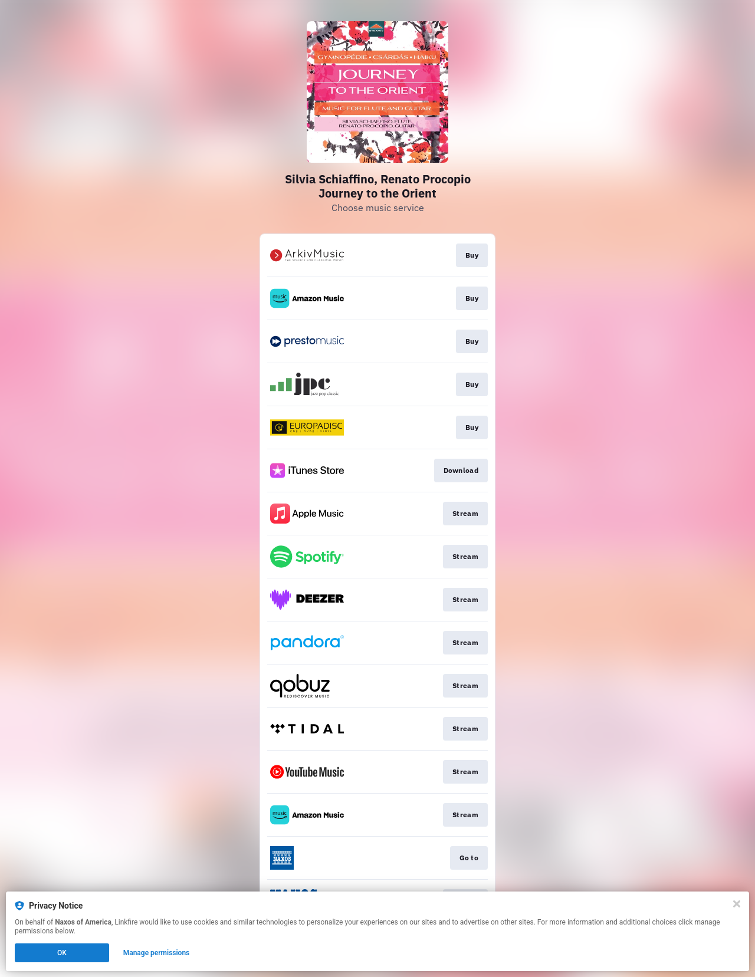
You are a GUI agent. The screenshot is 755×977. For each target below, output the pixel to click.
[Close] (736, 903)
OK (62, 953)
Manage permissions (156, 953)
